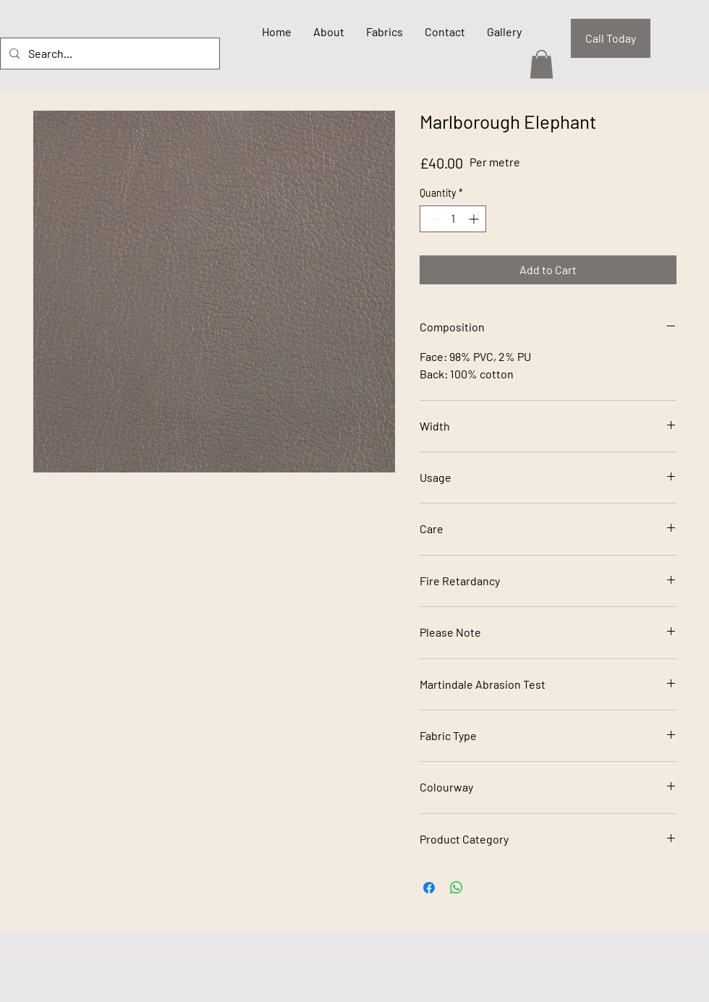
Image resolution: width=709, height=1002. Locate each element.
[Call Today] (610, 38)
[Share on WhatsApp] (456, 887)
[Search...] (108, 53)
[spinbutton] (453, 219)
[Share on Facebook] (429, 887)
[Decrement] (431, 219)
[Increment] (475, 219)
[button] (541, 64)
